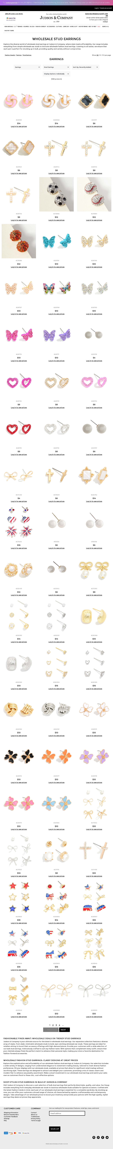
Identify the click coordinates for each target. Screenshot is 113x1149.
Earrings (56, 59)
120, (100, 55)
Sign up (55, 1129)
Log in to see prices (19, 126)
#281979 (19, 823)
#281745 (94, 167)
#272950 (94, 588)
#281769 (94, 307)
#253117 (94, 120)
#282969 (19, 682)
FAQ (5, 1120)
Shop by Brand (83, 26)
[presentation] (66, 1121)
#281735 (19, 448)
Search (105, 26)
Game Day (66, 26)
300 (103, 55)
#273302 (94, 823)
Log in (96, 8)
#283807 (94, 916)
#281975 (94, 729)
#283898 (56, 1010)
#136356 (56, 542)
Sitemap (6, 1118)
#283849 (19, 1010)
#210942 (56, 588)
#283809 (56, 963)
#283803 (19, 916)
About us (34, 1114)
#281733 (56, 401)
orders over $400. (14, 14)
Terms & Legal (35, 1120)
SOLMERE (26, 26)
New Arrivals (9, 26)
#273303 (19, 870)
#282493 (19, 588)
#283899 (94, 1010)
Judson (12, 3)
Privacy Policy (35, 1118)
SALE (98, 26)
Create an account (106, 8)
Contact (34, 1112)
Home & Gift (74, 26)
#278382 (56, 214)
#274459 (19, 495)
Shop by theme (9, 30)
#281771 (56, 354)
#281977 (56, 776)
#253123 (19, 167)
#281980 (56, 823)
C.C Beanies (18, 26)
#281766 (94, 260)
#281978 (94, 776)
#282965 (94, 682)
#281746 (19, 214)
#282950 (19, 635)
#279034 (19, 542)
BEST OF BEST (92, 26)
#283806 (56, 916)
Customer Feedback (11, 1116)
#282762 (94, 495)
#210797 (94, 448)
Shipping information (11, 1112)
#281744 (56, 167)
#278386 (19, 260)
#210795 (94, 354)
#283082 (56, 120)
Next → (64, 1030)
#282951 (56, 635)
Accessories (51, 26)
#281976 (19, 776)
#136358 (94, 542)
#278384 (94, 214)
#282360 (19, 729)
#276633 (56, 495)
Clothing (59, 26)
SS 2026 (32, 26)
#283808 (19, 963)
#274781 (94, 870)
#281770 (19, 354)
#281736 (56, 448)
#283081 (19, 120)
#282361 (56, 729)
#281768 (56, 307)
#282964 (56, 682)
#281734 (94, 401)
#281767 (19, 307)
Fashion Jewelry (40, 26)
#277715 (56, 870)
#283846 (94, 963)
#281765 (56, 260)
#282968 (94, 635)
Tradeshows (35, 1116)
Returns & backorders (11, 1114)
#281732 (19, 401)
